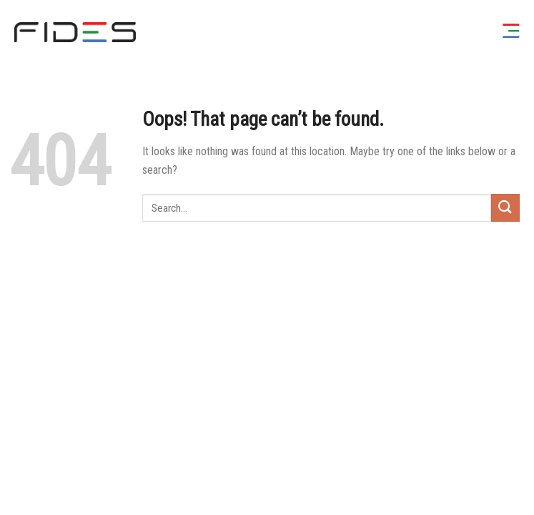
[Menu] (511, 31)
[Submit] (505, 208)
